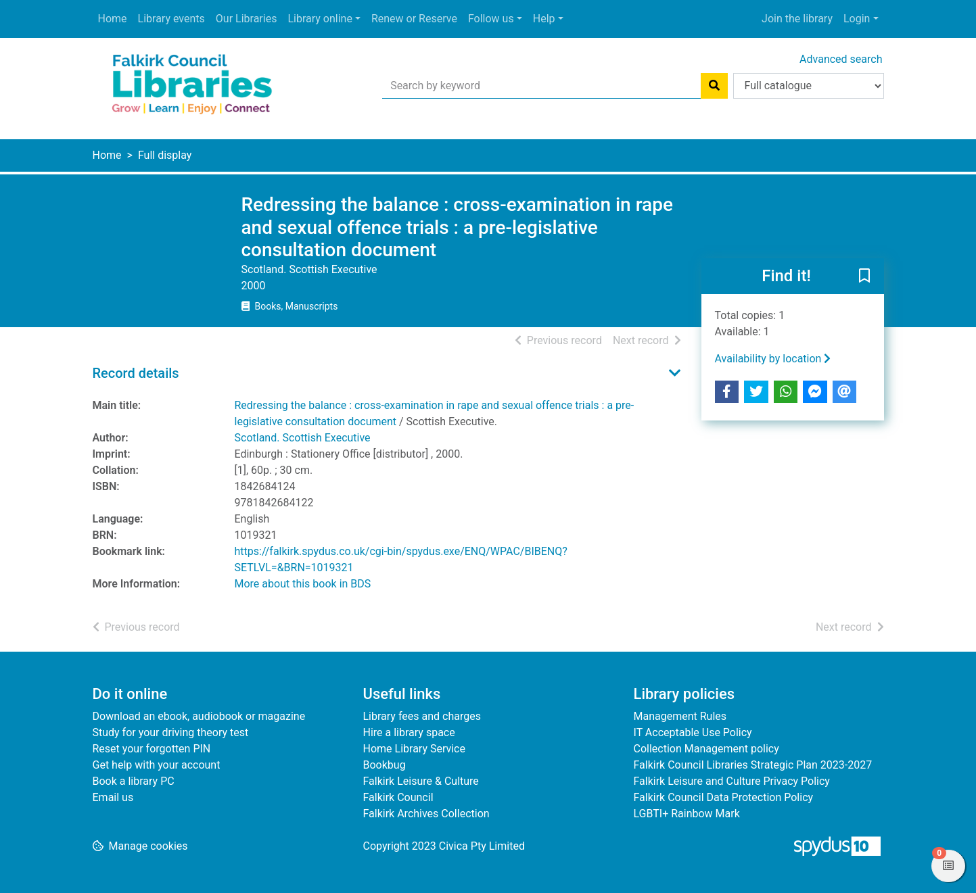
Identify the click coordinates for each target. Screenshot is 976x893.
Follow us (491, 18)
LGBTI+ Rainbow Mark (687, 813)
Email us (113, 797)
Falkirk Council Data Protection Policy (724, 797)
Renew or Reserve (414, 18)
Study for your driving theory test (171, 732)
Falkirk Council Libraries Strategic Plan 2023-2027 (753, 764)
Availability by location (773, 358)
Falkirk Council (398, 797)
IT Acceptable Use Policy (693, 732)
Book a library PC (134, 781)
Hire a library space (409, 732)
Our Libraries (246, 18)
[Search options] (808, 86)
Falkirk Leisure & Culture (421, 781)
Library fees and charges (422, 716)
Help (544, 18)
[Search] (714, 86)
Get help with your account (156, 764)
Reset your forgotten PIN (152, 748)
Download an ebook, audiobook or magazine (199, 716)
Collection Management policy (706, 748)
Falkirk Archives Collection (426, 813)
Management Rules (680, 716)
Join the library (797, 18)
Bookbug (384, 764)
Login (856, 18)
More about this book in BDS (303, 583)
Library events (171, 18)
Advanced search (840, 59)
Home (112, 18)
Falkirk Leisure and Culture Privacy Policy (732, 781)
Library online (319, 18)
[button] (864, 276)
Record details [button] (136, 373)
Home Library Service (414, 748)
